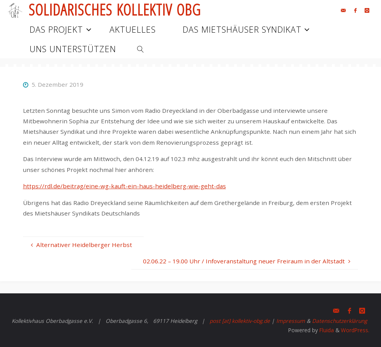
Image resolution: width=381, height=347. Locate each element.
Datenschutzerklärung (339, 320)
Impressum (290, 320)
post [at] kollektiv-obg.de (240, 320)
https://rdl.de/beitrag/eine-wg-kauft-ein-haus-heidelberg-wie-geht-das (124, 186)
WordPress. (355, 330)
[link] (140, 48)
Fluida (326, 330)
